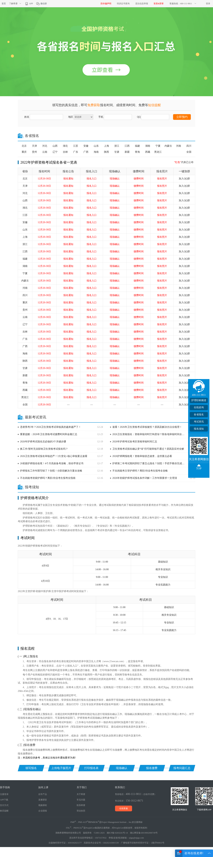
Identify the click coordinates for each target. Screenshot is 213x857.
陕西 (106, 152)
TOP (198, 468)
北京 (24, 146)
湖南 (147, 146)
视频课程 (42, 805)
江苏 (75, 146)
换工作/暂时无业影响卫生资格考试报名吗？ (44, 449)
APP (29, 3)
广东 (75, 152)
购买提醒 (4, 811)
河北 (44, 146)
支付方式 (4, 805)
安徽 (85, 146)
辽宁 (55, 152)
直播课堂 (42, 800)
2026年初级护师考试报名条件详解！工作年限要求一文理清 (144, 478)
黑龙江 (158, 152)
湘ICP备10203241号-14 (117, 833)
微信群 (41, 3)
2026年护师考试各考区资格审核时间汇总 (134, 441)
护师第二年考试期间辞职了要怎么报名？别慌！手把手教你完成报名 (149, 463)
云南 (44, 152)
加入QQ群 (184, 178)
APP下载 (4, 800)
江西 (127, 146)
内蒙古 (168, 146)
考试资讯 (199, 421)
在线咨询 (199, 407)
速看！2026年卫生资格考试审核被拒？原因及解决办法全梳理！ (147, 427)
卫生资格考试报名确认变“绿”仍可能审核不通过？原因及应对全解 (148, 449)
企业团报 (42, 811)
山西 (55, 146)
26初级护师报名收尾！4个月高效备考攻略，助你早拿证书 (51, 463)
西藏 (147, 152)
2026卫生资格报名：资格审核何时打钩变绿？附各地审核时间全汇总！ (149, 434)
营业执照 (81, 811)
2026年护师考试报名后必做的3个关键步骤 (43, 441)
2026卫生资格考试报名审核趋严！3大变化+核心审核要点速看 (53, 456)
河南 (178, 146)
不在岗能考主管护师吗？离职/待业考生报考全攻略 (140, 470)
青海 (137, 152)
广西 (85, 152)
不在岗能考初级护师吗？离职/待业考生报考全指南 (47, 478)
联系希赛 (81, 805)
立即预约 (182, 116)
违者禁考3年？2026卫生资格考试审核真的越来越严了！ (50, 427)
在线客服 (123, 808)
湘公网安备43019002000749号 (144, 833)
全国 (188, 152)
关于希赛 (81, 794)
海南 (96, 152)
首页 (4, 3)
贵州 (34, 152)
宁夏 (157, 146)
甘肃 (116, 152)
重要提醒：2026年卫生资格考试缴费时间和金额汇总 (48, 434)
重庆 (24, 152)
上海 (106, 146)
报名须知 (199, 428)
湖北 (65, 146)
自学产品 (42, 794)
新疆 (127, 152)
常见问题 (81, 800)
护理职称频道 (198, 400)
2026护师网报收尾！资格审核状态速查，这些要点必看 (142, 456)
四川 (188, 146)
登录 (208, 3)
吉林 (65, 152)
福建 (137, 146)
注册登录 (4, 794)
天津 (34, 146)
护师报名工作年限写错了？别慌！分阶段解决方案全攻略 (51, 470)
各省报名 (199, 414)
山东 (96, 146)
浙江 (116, 146)
